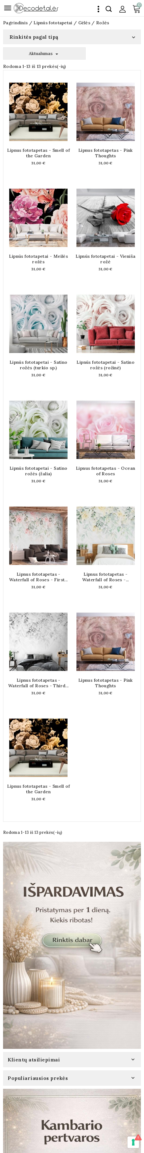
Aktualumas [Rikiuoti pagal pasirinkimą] (44, 54)
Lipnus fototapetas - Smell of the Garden (38, 153)
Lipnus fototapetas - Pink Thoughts (105, 153)
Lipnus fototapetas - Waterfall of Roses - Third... (38, 682)
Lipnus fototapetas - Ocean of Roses (105, 470)
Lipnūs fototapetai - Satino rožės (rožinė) (105, 365)
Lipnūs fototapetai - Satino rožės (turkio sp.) (39, 365)
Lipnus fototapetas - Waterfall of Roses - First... (38, 576)
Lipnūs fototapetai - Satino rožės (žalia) (39, 470)
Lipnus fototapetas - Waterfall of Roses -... (105, 576)
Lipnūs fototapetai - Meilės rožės (38, 259)
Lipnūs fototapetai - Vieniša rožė (105, 259)
